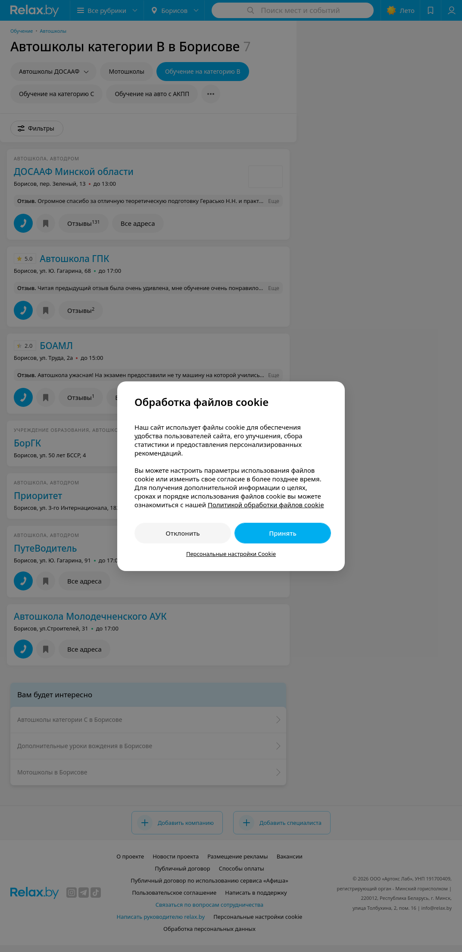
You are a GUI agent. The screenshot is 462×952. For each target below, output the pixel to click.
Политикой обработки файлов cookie (266, 504)
